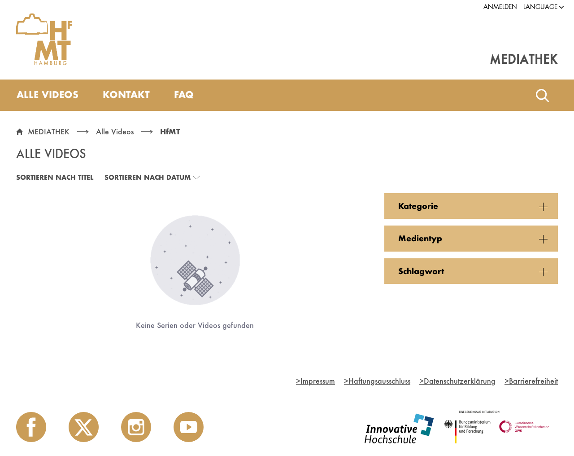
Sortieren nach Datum (147, 177)
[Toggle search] (542, 95)
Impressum (315, 380)
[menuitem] (47, 95)
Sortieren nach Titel (54, 177)
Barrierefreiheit (531, 380)
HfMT (170, 131)
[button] (540, 7)
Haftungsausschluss (377, 380)
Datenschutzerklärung (457, 380)
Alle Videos (115, 131)
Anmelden (500, 7)
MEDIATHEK (49, 131)
